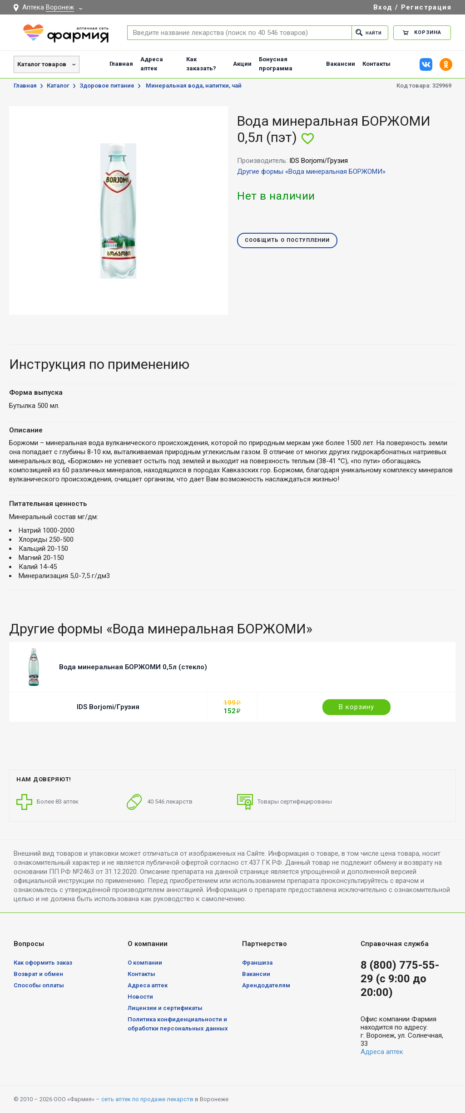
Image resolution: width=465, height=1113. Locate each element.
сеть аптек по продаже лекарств (147, 1099)
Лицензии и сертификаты (165, 1008)
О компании (145, 962)
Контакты (376, 63)
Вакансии (340, 63)
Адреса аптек (151, 64)
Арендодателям (266, 985)
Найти (366, 32)
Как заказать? (201, 64)
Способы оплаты (39, 985)
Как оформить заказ (43, 962)
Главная (121, 63)
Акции (242, 63)
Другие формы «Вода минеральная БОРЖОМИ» (311, 171)
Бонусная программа (275, 64)
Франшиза (257, 962)
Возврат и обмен (38, 974)
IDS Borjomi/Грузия (108, 707)
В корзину (356, 707)
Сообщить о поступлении (287, 241)
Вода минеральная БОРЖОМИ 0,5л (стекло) (133, 667)
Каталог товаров (41, 64)
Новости (140, 996)
